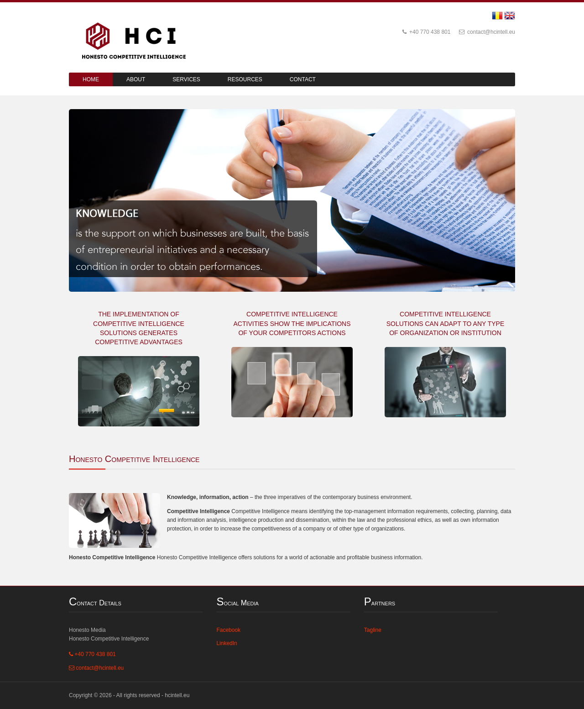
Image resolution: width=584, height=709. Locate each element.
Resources (245, 79)
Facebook (228, 630)
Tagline (372, 630)
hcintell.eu (177, 695)
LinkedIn (226, 643)
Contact (303, 79)
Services (186, 79)
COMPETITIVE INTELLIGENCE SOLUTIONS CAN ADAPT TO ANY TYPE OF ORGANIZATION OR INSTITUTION (445, 323)
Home (91, 79)
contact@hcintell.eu (487, 32)
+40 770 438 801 (426, 32)
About (135, 79)
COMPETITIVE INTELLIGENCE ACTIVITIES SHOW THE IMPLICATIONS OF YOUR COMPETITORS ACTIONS (292, 323)
